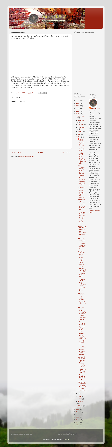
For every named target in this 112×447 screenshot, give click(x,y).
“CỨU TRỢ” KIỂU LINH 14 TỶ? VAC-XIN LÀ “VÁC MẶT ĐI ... (82, 350)
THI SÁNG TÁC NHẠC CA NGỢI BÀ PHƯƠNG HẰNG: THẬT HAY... (81, 325)
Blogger (66, 439)
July (79, 134)
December (81, 116)
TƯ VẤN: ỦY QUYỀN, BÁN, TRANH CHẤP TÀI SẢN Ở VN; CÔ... (82, 158)
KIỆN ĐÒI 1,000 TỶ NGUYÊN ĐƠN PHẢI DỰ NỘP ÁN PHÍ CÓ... (82, 338)
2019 (78, 412)
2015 (78, 422)
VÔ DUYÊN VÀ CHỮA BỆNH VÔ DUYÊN (81, 182)
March (80, 399)
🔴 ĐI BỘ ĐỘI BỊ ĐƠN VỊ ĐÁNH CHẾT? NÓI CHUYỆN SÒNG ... (81, 144)
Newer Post (16, 152)
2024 (78, 106)
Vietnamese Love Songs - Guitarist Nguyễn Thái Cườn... (81, 192)
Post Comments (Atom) (26, 156)
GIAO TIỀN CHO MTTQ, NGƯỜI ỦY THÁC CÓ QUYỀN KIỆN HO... (82, 312)
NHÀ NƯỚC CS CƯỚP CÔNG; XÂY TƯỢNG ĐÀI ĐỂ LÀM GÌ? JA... (81, 171)
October (80, 124)
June (79, 137)
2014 (78, 425)
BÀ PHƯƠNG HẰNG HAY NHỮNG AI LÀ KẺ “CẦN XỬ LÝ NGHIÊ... (82, 285)
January (80, 405)
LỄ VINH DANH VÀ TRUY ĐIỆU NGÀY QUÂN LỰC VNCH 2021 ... (81, 257)
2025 (78, 103)
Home (40, 152)
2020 (78, 409)
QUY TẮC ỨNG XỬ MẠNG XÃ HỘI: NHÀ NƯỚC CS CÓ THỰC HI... (82, 243)
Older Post (65, 152)
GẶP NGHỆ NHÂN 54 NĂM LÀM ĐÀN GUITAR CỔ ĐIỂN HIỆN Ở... (81, 362)
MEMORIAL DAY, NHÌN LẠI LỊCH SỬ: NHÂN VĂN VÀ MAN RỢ (82, 386)
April (79, 396)
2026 (78, 100)
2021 (78, 113)
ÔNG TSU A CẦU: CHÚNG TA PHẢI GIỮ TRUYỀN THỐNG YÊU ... (82, 204)
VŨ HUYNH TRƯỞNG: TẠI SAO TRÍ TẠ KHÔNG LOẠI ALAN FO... (82, 217)
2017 (78, 417)
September (81, 127)
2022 (78, 111)
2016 (78, 419)
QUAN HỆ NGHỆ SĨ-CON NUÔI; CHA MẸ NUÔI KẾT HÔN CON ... (82, 299)
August (80, 131)
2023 (78, 108)
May (79, 393)
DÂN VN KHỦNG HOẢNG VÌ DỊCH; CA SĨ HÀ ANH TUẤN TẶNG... (82, 271)
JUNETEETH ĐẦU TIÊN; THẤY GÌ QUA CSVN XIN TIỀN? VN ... (82, 231)
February (80, 401)
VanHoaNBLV (95, 108)
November (81, 120)
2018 (78, 414)
